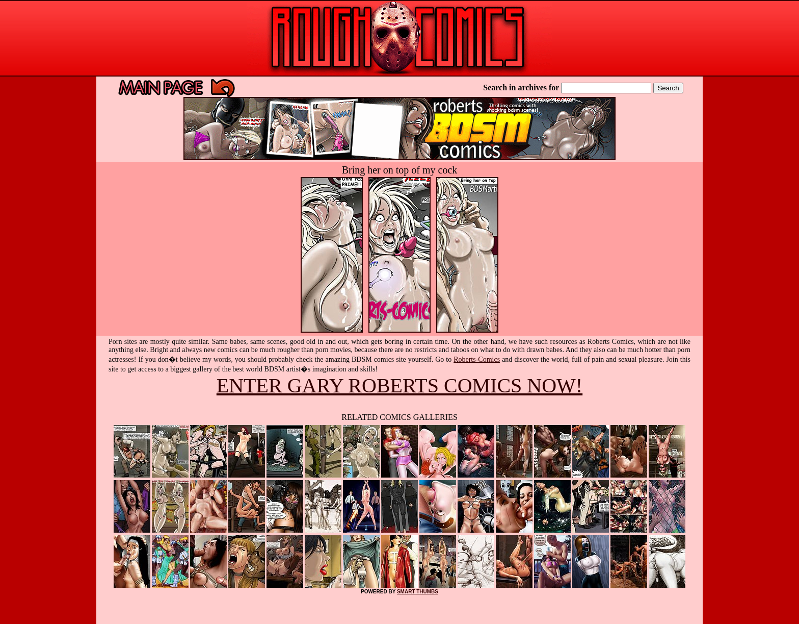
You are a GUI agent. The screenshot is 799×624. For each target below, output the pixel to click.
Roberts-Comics (477, 359)
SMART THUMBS (417, 591)
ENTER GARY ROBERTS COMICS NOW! (399, 385)
